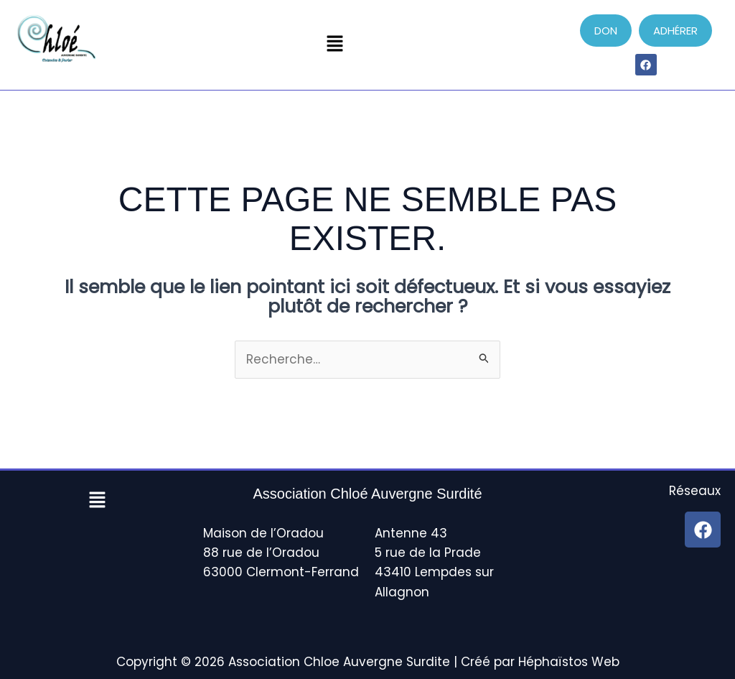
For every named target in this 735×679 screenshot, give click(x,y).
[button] (334, 44)
